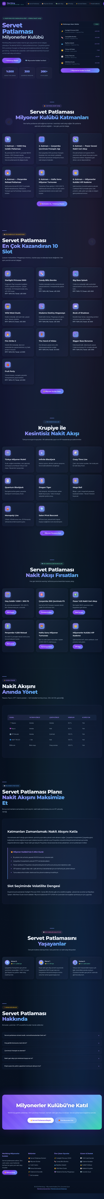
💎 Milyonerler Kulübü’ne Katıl (35, 60)
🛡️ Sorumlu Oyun (85, 1177)
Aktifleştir (10, 617)
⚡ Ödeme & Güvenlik (35, 1177)
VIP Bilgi (78, 652)
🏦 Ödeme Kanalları (86, 1167)
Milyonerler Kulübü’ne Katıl (80, 70)
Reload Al (10, 649)
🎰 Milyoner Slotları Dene (52, 395)
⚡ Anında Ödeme (81, 3)
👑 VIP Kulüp (69, 3)
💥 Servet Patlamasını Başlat (40, 1126)
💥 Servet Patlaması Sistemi (37, 1164)
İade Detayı (79, 617)
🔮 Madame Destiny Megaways (64, 1177)
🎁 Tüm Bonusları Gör (65, 1126)
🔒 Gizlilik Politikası (86, 1170)
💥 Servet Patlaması (33, 3)
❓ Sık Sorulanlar (33, 1181)
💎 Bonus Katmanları (34, 1174)
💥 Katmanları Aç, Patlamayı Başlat (52, 204)
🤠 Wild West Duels (60, 1174)
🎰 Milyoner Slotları (47, 3)
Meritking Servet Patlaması (59, 1194)
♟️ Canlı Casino (33, 1170)
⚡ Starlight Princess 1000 (62, 1164)
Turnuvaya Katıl (46, 652)
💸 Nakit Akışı (59, 3)
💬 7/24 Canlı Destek (87, 1164)
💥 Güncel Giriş (9, 1178)
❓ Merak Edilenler (94, 3)
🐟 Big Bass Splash (60, 1170)
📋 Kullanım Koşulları (86, 1174)
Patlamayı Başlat (11, 60)
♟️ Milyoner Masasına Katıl (52, 538)
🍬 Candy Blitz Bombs (61, 1167)
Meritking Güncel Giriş (43, 1194)
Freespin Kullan (46, 617)
